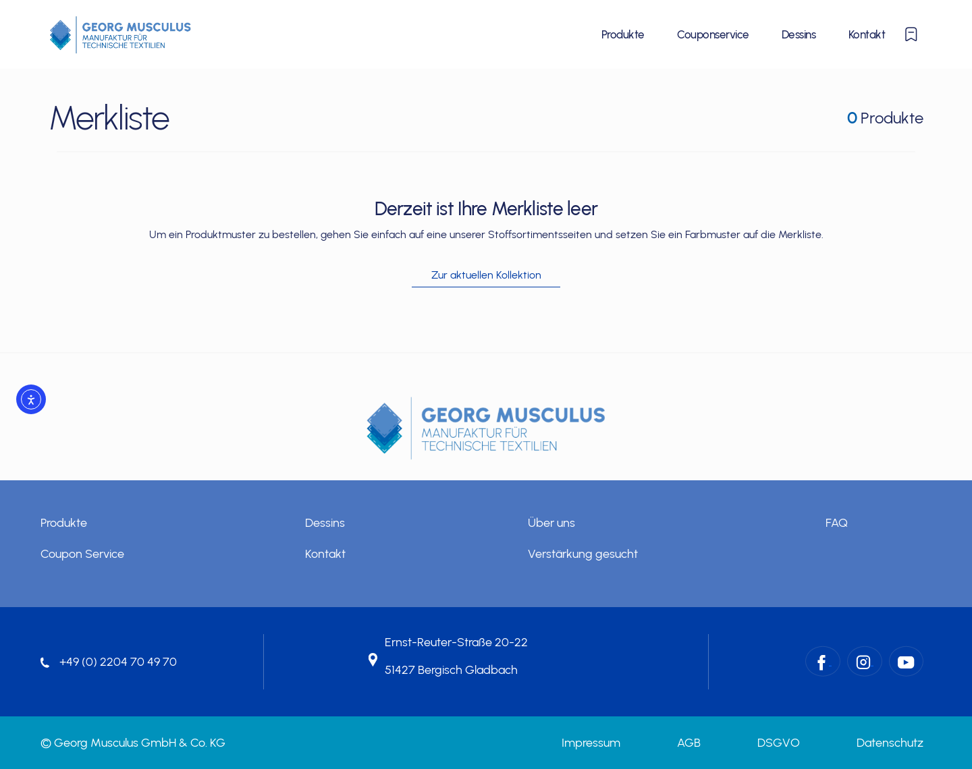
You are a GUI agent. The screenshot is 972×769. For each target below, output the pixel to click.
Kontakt (866, 34)
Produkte (623, 34)
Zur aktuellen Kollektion (486, 274)
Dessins (798, 34)
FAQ (837, 522)
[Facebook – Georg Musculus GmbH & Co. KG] (822, 661)
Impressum (591, 742)
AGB (689, 742)
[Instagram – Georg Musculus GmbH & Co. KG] (864, 661)
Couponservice (713, 34)
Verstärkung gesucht (583, 553)
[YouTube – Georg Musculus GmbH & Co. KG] (906, 661)
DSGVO (778, 742)
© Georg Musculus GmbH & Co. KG (132, 742)
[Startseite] (120, 34)
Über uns (551, 522)
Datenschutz (890, 742)
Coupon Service (82, 553)
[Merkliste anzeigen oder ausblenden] (911, 34)
